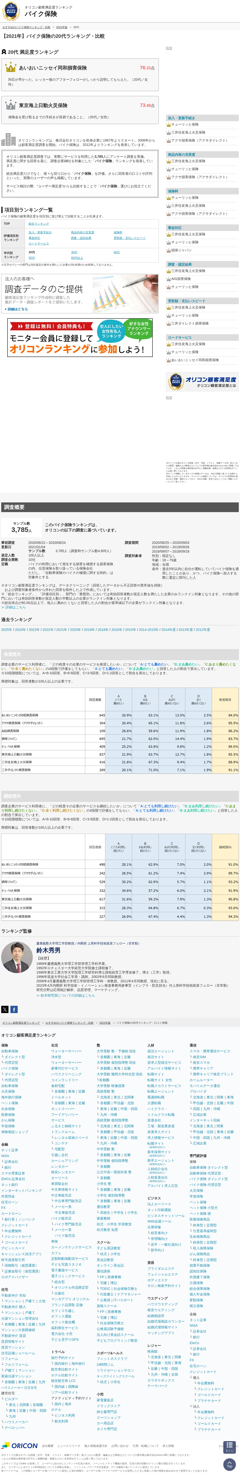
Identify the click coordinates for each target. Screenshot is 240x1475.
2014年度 (168, 630)
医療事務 (114, 1277)
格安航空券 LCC (63, 1381)
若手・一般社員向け (166, 1244)
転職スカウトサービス (164, 1086)
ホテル (56, 1410)
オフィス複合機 (63, 1322)
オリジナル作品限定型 (71, 1287)
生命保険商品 (200, 1236)
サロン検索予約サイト (164, 1286)
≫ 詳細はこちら (13, 607)
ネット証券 (9, 1150)
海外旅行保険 (11, 1097)
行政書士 (107, 1294)
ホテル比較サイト (64, 1375)
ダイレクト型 (15, 1057)
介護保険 (196, 1283)
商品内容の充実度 (82, 232)
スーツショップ (108, 1417)
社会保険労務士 (125, 1289)
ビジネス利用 (65, 1415)
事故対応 (34, 238)
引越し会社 (59, 1155)
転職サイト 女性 (159, 1080)
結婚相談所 (155, 1316)
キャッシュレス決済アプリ (21, 1254)
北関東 (24, 1405)
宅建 (103, 1283)
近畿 (31, 1324)
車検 (54, 1241)
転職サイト (155, 1074)
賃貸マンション (13, 1347)
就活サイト (155, 1057)
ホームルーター (201, 1080)
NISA (5, 1156)
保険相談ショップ (14, 1132)
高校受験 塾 (106, 1091)
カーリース (59, 1178)
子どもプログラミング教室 (117, 1340)
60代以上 (77, 258)
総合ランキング (39, 223)
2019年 (89, 630)
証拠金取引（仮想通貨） (23, 1271)
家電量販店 (105, 1400)
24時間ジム (105, 1364)
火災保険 (8, 1091)
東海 (21, 1324)
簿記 (113, 1283)
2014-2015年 (149, 630)
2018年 (103, 630)
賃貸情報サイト (13, 1341)
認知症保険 (198, 1271)
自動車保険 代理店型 (205, 1173)
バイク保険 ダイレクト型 (209, 1179)
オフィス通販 (61, 1316)
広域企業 (200, 1115)
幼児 (103, 1254)
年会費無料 (13, 1231)
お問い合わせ (120, 1446)
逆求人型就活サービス (164, 1062)
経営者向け (159, 1233)
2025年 (6, 630)
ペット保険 (9, 1103)
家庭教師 (103, 1218)
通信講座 (103, 1271)
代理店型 (11, 1062)
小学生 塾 (104, 1184)
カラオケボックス (161, 1380)
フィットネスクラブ (112, 1359)
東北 (12, 1405)
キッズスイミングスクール (116, 1376)
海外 (68, 1404)
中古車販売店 (61, 1195)
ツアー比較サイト (64, 1392)
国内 (58, 1404)
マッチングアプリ (161, 1333)
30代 (74, 252)
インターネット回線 (205, 1120)
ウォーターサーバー (66, 1051)
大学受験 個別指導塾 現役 (116, 1062)
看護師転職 (155, 1097)
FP (102, 1277)
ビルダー (11, 1399)
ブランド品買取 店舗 (67, 1305)
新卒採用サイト (159, 1153)
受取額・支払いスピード (130, 238)
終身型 (198, 1225)
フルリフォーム (16, 1364)
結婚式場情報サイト (162, 1327)
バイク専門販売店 (68, 1224)
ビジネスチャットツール (166, 1216)
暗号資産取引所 (13, 1260)
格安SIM (199, 1057)
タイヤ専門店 (107, 1429)
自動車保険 (9, 1051)
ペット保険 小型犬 (204, 1208)
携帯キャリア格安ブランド (213, 1074)
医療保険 (8, 1115)
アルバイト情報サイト (164, 1068)
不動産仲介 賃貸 (13, 1336)
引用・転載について (146, 1446)
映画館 (152, 1351)
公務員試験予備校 (110, 1329)
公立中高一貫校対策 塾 (114, 1172)
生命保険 (8, 1109)
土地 (42, 1301)
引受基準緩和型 (205, 1231)
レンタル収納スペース (71, 1138)
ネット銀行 (9, 1185)
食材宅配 (58, 1086)
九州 (42, 1324)
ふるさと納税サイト (66, 1126)
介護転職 (154, 1103)
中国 (230, 1103)
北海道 (105, 1097)
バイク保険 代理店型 (205, 1185)
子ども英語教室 (108, 1248)
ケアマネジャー (129, 1294)
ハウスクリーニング (66, 1074)
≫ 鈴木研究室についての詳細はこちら (65, 995)
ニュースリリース (68, 1446)
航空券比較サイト (64, 1369)
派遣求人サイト (159, 1132)
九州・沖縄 (108, 1115)
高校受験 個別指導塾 (112, 1120)
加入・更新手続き (40, 232)
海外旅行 (78, 1363)
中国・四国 (37, 1410)
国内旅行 (61, 1363)
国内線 (60, 1386)
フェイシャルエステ (162, 1274)
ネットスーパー (63, 1109)
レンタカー (59, 1166)
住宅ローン (9, 1202)
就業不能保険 (200, 1265)
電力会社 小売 (61, 1334)
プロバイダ (198, 1091)
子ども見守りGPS (65, 1339)
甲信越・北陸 (124, 1103)
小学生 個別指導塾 (111, 1195)
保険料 (118, 232)
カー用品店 (105, 1423)
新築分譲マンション (16, 1376)
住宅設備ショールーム (18, 1353)
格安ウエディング (161, 1310)
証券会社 (11, 1162)
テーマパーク (157, 1386)
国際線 (73, 1386)
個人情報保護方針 (96, 1446)
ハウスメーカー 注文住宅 (19, 1387)
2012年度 (203, 630)
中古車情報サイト (64, 1189)
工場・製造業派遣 (161, 1126)
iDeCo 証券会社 (13, 1179)
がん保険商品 (200, 1254)
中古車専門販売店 (68, 1201)
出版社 (60, 1293)
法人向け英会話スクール (115, 1335)
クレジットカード (14, 1225)
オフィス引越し (63, 1311)
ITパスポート (124, 1300)
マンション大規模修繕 (18, 1330)
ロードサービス (39, 243)
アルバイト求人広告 (162, 1186)
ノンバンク (26, 1219)
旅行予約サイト (63, 1358)
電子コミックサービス (68, 1276)
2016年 (117, 630)
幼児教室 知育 (107, 1230)
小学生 (132, 1212)
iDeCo (194, 1343)
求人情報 (168, 1446)
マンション (13, 1301)
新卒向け (157, 1250)
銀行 (8, 1167)
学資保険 (8, 1126)
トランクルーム (63, 1132)
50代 (32, 258)
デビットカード (13, 1248)
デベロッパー (15, 1428)
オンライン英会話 (110, 1265)
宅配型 (60, 1149)
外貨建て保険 (200, 1277)
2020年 (75, 630)
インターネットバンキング (21, 1190)
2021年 (61, 630)
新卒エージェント (161, 1162)
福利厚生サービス (64, 1328)
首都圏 (10, 1324)
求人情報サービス (161, 1138)
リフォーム (9, 1359)
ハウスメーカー (16, 1422)
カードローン (11, 1213)
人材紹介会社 (157, 1170)
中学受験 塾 (106, 1149)
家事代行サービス (64, 1068)
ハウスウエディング (162, 1304)
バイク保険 (9, 1068)
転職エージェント (161, 1091)
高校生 (105, 1212)
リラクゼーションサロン (115, 1370)
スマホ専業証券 (13, 1173)
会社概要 (48, 1446)
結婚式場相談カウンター (166, 1321)
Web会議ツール (159, 1221)
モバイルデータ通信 (205, 1086)
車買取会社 (59, 1184)
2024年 (20, 630)
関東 (178, 1357)
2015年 (130, 630)
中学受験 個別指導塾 (112, 1161)
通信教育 (103, 1207)
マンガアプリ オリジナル (70, 1299)
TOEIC (105, 1289)
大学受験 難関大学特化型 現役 (120, 1074)
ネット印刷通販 (159, 1210)
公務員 (105, 1300)
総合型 (60, 1282)
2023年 (34, 630)
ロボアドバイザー (14, 1277)
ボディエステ (157, 1280)
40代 (117, 252)
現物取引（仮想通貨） (22, 1265)
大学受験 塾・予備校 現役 (116, 1051)
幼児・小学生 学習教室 (114, 1224)
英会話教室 (105, 1260)
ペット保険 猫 (200, 1213)
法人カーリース (159, 1204)
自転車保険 (9, 1086)
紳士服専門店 (107, 1412)
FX (3, 1208)
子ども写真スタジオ (66, 1264)
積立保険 (196, 1306)
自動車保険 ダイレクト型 (209, 1167)
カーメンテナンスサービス (71, 1247)
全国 (174, 1374)
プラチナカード (209, 1401)
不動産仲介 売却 (13, 1295)
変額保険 (196, 1300)
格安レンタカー (63, 1172)
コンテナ (61, 1143)
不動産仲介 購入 (13, 1307)
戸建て (30, 1301)
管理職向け (159, 1239)
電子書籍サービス (64, 1270)
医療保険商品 (200, 1219)
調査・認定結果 (81, 238)
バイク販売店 (61, 1218)
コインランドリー (64, 1080)
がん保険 (8, 1120)
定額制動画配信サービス (69, 1259)
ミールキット (61, 1097)
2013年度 (186, 630)
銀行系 (10, 1219)
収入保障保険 (203, 1248)
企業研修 (154, 1227)
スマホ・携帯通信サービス (210, 1051)
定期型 (212, 1225)
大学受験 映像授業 (111, 1086)
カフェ (56, 1253)
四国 (196, 1109)
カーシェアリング (64, 1161)
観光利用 (61, 1421)
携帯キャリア (203, 1068)
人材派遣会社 (157, 1178)
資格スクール (107, 1306)
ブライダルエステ (161, 1268)
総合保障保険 (200, 1289)
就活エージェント (161, 1051)
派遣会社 (154, 1120)
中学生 (119, 1212)
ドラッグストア (108, 1406)
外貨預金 (8, 1196)
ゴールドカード (16, 1242)
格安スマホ (201, 1062)
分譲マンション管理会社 (20, 1318)
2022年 (47, 630)
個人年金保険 (200, 1294)
